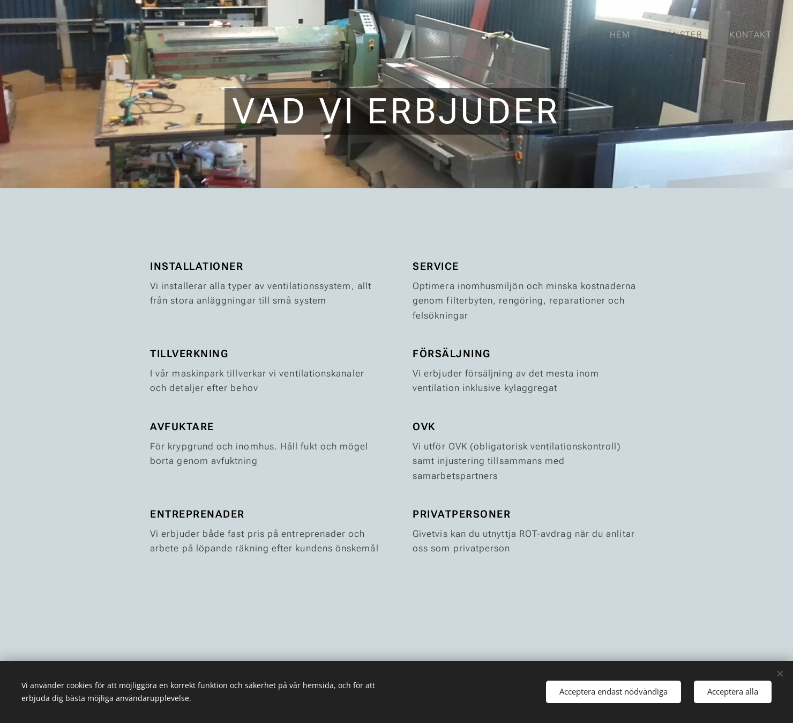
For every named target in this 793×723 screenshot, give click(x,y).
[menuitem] (625, 34)
